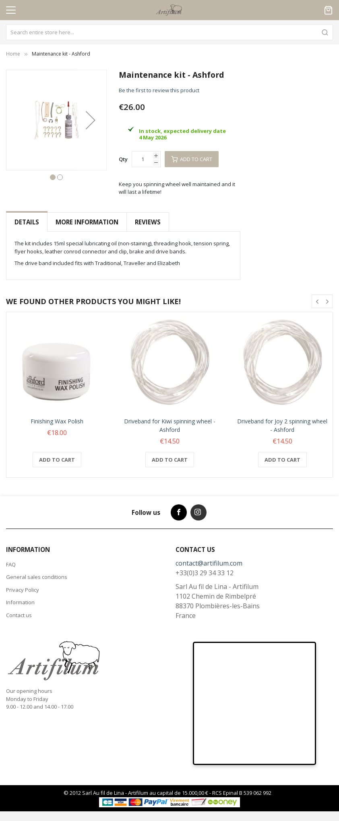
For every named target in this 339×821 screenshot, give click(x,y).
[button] (90, 120)
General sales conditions (36, 577)
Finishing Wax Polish (57, 421)
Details (26, 222)
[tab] (27, 222)
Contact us (19, 615)
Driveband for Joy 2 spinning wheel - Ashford (282, 425)
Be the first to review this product (159, 90)
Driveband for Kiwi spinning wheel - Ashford (169, 425)
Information (20, 602)
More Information (87, 222)
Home (13, 53)
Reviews (148, 222)
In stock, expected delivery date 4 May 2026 (182, 134)
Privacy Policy (22, 589)
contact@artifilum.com (209, 563)
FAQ (11, 564)
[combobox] (169, 32)
